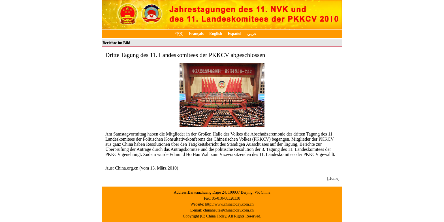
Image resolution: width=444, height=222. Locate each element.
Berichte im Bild (116, 43)
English (215, 33)
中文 (179, 34)
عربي (251, 34)
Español (234, 33)
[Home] (333, 178)
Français (196, 33)
